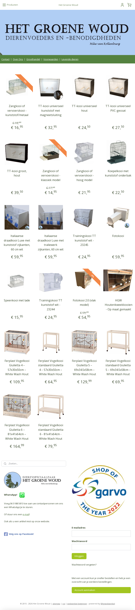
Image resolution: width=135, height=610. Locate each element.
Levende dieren (70, 59)
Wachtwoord (79, 541)
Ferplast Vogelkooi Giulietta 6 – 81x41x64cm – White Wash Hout (17, 432)
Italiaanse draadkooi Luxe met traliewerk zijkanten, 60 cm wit (51, 242)
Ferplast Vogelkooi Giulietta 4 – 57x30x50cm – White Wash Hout (17, 367)
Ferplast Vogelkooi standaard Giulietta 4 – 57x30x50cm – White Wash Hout (50, 367)
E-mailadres (78, 527)
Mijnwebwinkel (108, 603)
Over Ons (18, 59)
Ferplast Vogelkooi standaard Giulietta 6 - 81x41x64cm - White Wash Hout (50, 432)
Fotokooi (118, 236)
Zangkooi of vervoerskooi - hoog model (84, 175)
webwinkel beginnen (77, 603)
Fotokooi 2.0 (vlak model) (84, 302)
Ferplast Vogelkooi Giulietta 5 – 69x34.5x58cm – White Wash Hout (84, 367)
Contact (5, 59)
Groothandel (33, 59)
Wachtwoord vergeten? (84, 564)
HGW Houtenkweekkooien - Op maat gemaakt (118, 304)
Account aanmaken (85, 590)
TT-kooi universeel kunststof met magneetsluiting (50, 110)
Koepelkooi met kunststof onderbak (118, 173)
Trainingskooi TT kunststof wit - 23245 (84, 240)
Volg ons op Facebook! (19, 534)
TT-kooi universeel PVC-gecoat (118, 108)
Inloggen (79, 556)
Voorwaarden (50, 59)
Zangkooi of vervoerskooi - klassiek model (50, 175)
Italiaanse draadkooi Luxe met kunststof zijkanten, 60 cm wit (17, 242)
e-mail (26, 514)
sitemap (56, 603)
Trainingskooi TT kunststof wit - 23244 (50, 304)
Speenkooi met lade (17, 300)
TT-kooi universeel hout (84, 108)
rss (63, 603)
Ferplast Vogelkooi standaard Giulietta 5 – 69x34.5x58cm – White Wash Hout (118, 367)
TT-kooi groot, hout (17, 173)
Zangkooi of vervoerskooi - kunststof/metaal (16, 110)
